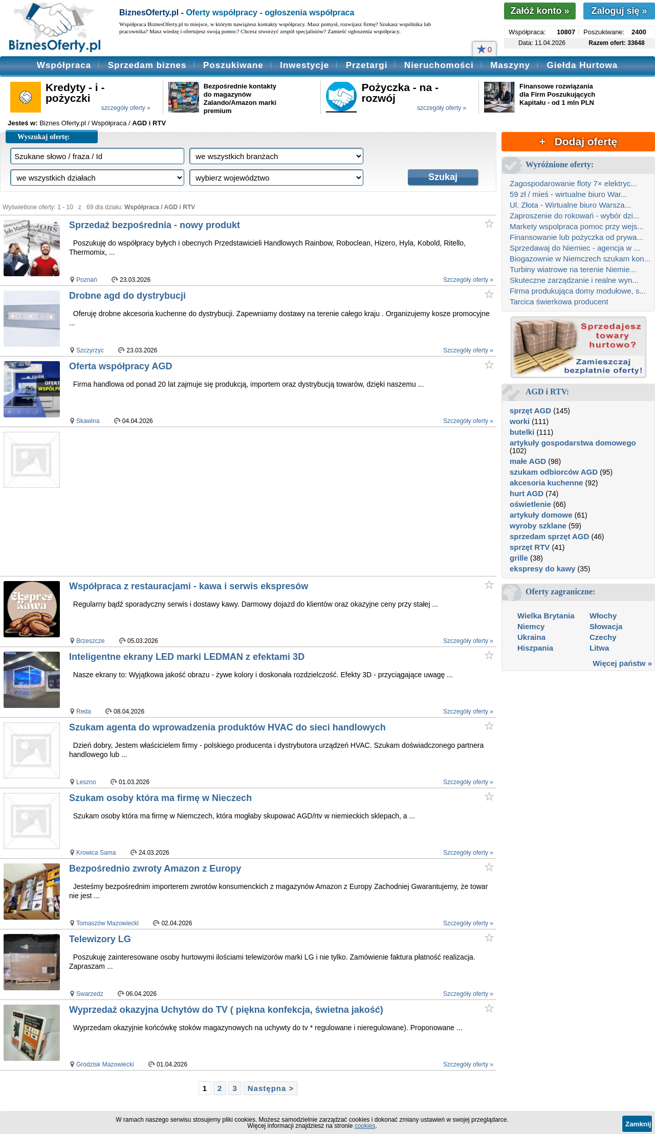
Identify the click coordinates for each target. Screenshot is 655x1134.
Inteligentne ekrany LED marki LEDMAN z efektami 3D (186, 657)
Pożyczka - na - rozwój (400, 92)
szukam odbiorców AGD (554, 472)
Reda (83, 711)
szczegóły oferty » (125, 108)
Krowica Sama (96, 852)
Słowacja (606, 626)
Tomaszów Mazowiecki (107, 923)
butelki (522, 432)
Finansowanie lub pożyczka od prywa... (576, 237)
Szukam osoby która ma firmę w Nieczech (160, 798)
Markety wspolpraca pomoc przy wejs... (577, 226)
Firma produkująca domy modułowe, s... (578, 290)
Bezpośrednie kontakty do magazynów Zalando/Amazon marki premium (240, 98)
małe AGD (528, 461)
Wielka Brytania (546, 615)
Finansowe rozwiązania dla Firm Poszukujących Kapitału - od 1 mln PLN (557, 94)
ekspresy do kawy (542, 568)
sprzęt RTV (530, 547)
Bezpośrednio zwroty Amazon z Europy (155, 868)
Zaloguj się (619, 11)
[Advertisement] (260, 501)
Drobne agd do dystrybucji (127, 296)
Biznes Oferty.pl (62, 123)
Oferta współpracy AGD (120, 366)
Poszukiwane (233, 65)
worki (520, 421)
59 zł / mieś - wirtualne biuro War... (568, 194)
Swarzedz (89, 993)
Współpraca (64, 65)
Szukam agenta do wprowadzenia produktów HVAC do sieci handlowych (227, 727)
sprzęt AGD (530, 410)
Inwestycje (304, 65)
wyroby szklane (538, 525)
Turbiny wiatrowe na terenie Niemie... (573, 269)
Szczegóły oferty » (468, 279)
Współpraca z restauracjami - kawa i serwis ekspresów (188, 586)
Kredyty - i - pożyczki (75, 92)
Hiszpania (535, 647)
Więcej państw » (622, 663)
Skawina (87, 421)
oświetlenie (530, 504)
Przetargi (367, 65)
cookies (365, 1125)
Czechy (603, 637)
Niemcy (530, 626)
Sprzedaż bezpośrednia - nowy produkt (154, 225)
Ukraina (531, 637)
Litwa (599, 647)
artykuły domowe (541, 514)
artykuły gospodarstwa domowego (573, 442)
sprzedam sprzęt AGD (549, 536)
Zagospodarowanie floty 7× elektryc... (573, 183)
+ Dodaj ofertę (578, 141)
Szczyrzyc (90, 350)
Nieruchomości (439, 65)
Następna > (271, 1088)
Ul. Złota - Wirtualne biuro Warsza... (570, 205)
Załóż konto (539, 11)
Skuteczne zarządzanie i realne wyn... (574, 280)
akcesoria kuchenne (546, 482)
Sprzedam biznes (147, 65)
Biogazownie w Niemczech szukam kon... (580, 258)
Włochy (603, 615)
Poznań (86, 279)
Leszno (86, 782)
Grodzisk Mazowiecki (105, 1064)
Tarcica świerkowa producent (559, 301)
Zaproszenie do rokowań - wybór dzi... (574, 215)
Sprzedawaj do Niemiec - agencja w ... (575, 247)
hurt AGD (526, 493)
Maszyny (510, 65)
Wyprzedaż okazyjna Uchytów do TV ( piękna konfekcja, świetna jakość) (226, 1010)
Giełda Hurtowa (582, 65)
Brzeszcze (90, 640)
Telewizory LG (100, 939)
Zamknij (638, 1124)
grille (519, 557)
